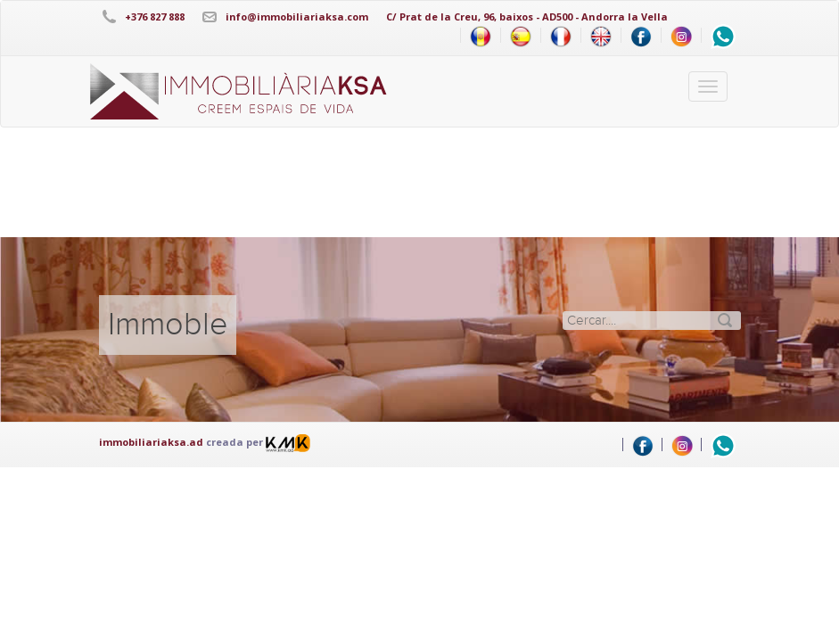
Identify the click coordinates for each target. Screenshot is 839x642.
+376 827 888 (155, 16)
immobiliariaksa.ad (151, 442)
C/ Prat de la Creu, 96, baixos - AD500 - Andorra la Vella (527, 16)
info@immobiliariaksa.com (297, 16)
